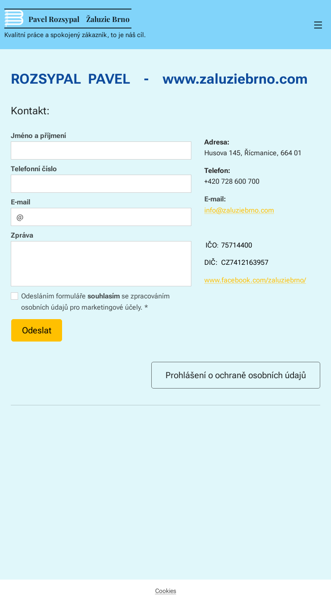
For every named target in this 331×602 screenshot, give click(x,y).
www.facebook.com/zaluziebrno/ (255, 280)
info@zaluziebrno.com (239, 210)
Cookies (165, 590)
